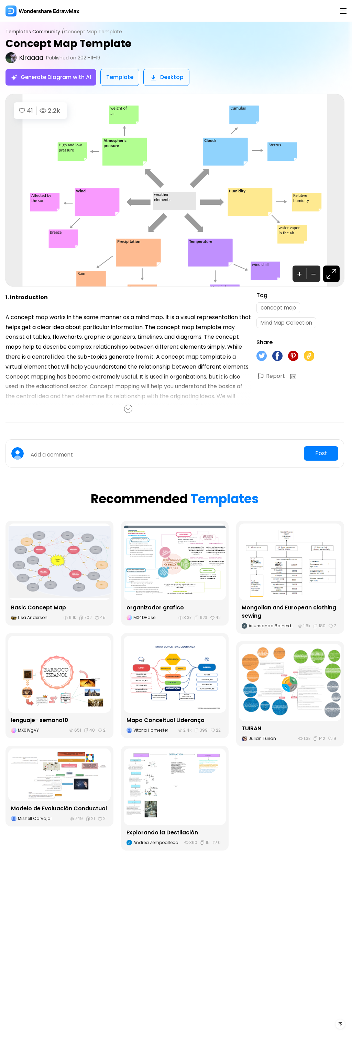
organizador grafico (155, 607)
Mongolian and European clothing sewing (289, 612)
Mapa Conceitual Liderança (165, 720)
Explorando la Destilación (162, 832)
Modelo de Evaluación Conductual (59, 808)
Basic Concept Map (38, 607)
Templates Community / (36, 32)
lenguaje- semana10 (39, 720)
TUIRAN (251, 728)
